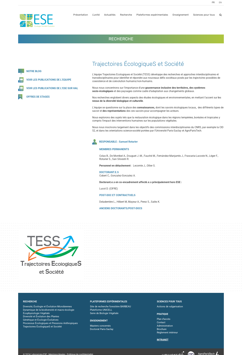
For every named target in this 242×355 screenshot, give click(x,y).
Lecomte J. (139, 165)
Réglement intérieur (167, 332)
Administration (165, 325)
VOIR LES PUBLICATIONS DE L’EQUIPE (48, 79)
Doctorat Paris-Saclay (101, 329)
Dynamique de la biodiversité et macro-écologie (48, 309)
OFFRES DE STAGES (38, 96)
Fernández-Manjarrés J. (170, 155)
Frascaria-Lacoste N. (196, 155)
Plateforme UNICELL (101, 309)
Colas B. (104, 155)
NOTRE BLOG (33, 71)
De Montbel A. (118, 155)
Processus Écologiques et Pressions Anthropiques (50, 323)
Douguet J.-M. (135, 155)
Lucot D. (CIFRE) (108, 188)
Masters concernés (100, 325)
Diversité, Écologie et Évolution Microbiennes (47, 306)
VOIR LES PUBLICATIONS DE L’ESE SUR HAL (52, 88)
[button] (220, 15)
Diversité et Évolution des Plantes (41, 316)
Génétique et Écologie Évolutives (40, 319)
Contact (161, 322)
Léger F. (213, 155)
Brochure (161, 329)
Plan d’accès (163, 319)
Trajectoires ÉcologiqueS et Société (42, 326)
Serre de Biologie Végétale (104, 313)
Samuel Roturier (128, 141)
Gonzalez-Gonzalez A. (123, 175)
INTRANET (162, 339)
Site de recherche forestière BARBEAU (110, 306)
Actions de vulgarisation (170, 306)
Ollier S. (151, 165)
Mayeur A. (133, 201)
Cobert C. (104, 175)
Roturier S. (105, 159)
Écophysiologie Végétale (36, 313)
